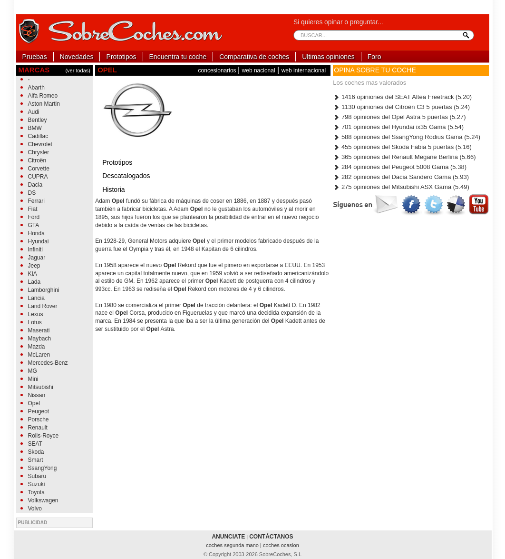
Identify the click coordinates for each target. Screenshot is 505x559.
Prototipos (121, 56)
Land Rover (43, 306)
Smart (35, 460)
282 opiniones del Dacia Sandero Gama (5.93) (401, 176)
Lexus (35, 314)
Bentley (37, 120)
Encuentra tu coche (178, 56)
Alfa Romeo (43, 95)
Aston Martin (44, 103)
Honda (36, 233)
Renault (38, 427)
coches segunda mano (233, 545)
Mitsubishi (40, 387)
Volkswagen (43, 500)
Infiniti (35, 249)
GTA (33, 225)
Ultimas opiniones (328, 56)
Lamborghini (43, 290)
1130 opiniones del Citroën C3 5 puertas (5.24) (401, 106)
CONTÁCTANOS (271, 536)
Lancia (36, 298)
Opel (34, 403)
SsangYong (42, 468)
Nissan (37, 395)
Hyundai (38, 241)
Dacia (35, 184)
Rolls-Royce (43, 435)
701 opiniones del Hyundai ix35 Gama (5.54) (398, 126)
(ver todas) (77, 70)
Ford (34, 217)
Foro (374, 56)
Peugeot (38, 411)
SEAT (35, 443)
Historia (113, 189)
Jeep (34, 265)
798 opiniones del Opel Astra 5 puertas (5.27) (399, 116)
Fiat (33, 209)
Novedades (77, 56)
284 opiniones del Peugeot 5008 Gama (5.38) (399, 166)
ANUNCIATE (228, 536)
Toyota (36, 492)
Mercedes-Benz (48, 362)
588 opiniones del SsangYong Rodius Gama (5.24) (406, 136)
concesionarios (218, 70)
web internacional (304, 70)
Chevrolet (40, 144)
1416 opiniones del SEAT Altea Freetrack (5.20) (402, 96)
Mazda (36, 346)
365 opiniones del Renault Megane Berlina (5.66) (404, 156)
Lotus (35, 322)
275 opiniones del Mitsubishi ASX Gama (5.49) (401, 186)
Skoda (36, 452)
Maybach (39, 338)
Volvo (35, 508)
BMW (35, 128)
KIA (32, 273)
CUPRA (38, 176)
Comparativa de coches (254, 56)
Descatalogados (126, 176)
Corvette (38, 168)
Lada (34, 282)
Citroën (37, 160)
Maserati (39, 330)
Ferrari (36, 201)
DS (32, 193)
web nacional (258, 70)
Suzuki (36, 484)
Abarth (36, 87)
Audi (33, 112)
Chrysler (38, 152)
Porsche (38, 419)
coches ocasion (281, 545)
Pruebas (34, 56)
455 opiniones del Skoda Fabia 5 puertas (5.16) (402, 146)
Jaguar (37, 257)
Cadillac (38, 136)
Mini (33, 379)
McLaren (39, 354)
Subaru (37, 476)
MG (32, 371)
